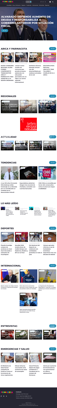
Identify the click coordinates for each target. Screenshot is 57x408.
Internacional (35, 5)
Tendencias (28, 5)
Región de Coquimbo (43, 101)
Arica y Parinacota (16, 5)
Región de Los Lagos (5, 101)
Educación (4, 142)
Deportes (47, 5)
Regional (23, 5)
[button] (23, 39)
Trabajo (17, 142)
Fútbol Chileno (4, 233)
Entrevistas (41, 5)
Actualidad (9, 5)
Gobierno (46, 142)
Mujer (3, 331)
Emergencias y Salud (5, 354)
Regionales (23, 101)
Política (31, 142)
